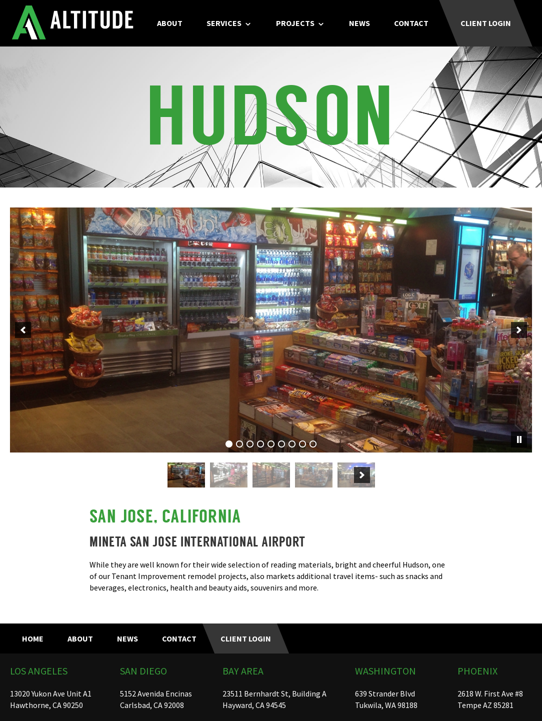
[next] (519, 330)
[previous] (23, 330)
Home (33, 639)
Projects (295, 23)
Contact (411, 23)
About (169, 23)
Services (224, 23)
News (359, 23)
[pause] (519, 440)
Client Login (485, 23)
